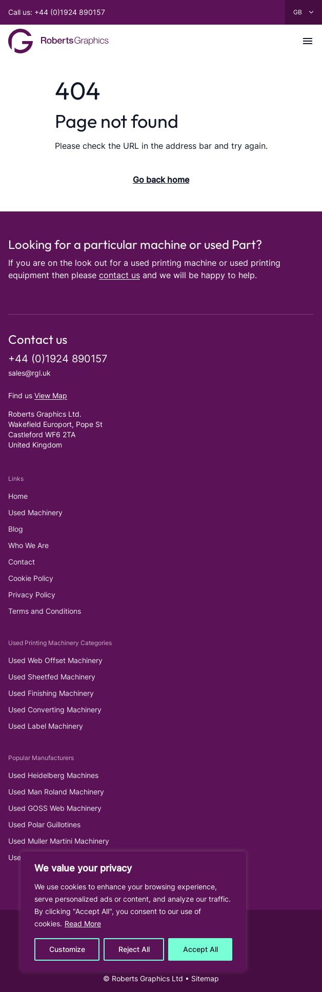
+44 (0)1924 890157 (57, 359)
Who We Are (28, 545)
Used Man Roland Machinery (56, 791)
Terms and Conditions (44, 611)
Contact (21, 561)
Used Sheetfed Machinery (51, 676)
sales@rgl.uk (29, 372)
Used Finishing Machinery (51, 693)
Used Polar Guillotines (44, 824)
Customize (67, 949)
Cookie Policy (30, 578)
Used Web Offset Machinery (55, 660)
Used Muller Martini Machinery (58, 841)
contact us (119, 275)
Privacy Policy (31, 594)
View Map (50, 395)
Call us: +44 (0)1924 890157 (56, 12)
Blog (15, 528)
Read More (83, 923)
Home (18, 496)
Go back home (161, 179)
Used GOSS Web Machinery (55, 808)
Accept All (200, 949)
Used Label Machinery (45, 726)
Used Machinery (35, 512)
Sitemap (205, 978)
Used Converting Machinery (55, 709)
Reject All (134, 949)
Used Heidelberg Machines (53, 775)
